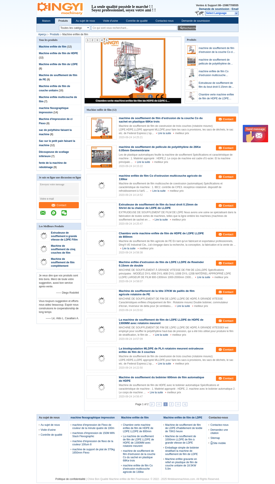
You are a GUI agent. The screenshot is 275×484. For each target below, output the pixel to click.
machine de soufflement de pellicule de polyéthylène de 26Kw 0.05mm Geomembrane (216, 62)
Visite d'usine (110, 20)
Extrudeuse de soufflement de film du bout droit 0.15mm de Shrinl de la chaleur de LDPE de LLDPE (216, 85)
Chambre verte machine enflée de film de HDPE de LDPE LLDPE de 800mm (133, 100)
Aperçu (42, 34)
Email (235, 9)
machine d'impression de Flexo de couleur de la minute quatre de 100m (93, 426)
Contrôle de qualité (137, 20)
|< (152, 404)
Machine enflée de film (52, 46)
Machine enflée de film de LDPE (58, 64)
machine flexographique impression (93, 417)
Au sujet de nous (85, 20)
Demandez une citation (219, 431)
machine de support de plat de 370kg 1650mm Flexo (93, 451)
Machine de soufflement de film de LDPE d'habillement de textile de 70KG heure (183, 428)
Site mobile (218, 443)
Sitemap (215, 438)
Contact (59, 205)
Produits (63, 20)
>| (185, 404)
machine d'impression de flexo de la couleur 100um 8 (92, 443)
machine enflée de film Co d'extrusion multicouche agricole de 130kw (214, 73)
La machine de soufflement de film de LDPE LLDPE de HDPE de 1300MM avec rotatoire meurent (138, 441)
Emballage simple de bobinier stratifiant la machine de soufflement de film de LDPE (182, 451)
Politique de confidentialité (70, 479)
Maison (46, 20)
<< (158, 404)
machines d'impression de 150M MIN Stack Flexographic (93, 435)
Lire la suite (164, 133)
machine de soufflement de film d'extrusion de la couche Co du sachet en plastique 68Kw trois (216, 50)
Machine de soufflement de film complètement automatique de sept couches (63, 265)
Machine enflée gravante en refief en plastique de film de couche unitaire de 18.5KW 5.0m (181, 464)
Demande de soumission (214, 9)
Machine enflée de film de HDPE (58, 53)
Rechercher (189, 28)
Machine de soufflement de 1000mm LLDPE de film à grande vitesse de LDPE (180, 439)
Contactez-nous (165, 20)
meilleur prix (182, 133)
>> (177, 404)
